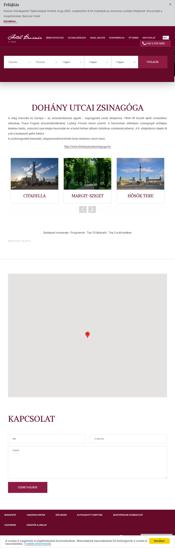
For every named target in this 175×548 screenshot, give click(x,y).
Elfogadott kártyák (90, 515)
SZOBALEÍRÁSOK (77, 37)
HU (164, 37)
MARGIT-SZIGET (88, 195)
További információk (37, 544)
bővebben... (11, 21)
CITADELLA (34, 195)
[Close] (170, 4)
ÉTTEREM (133, 37)
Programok (78, 232)
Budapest (10, 515)
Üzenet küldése (27, 487)
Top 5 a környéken (120, 232)
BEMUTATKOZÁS (55, 37)
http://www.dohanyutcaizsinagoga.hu (87, 146)
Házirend (10, 525)
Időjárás (61, 515)
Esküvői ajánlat (37, 525)
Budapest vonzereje (56, 232)
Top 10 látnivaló (97, 232)
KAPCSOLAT (149, 37)
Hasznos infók (36, 515)
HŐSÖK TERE (140, 195)
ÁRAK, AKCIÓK (97, 37)
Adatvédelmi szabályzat (128, 515)
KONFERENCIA (116, 37)
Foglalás (153, 62)
